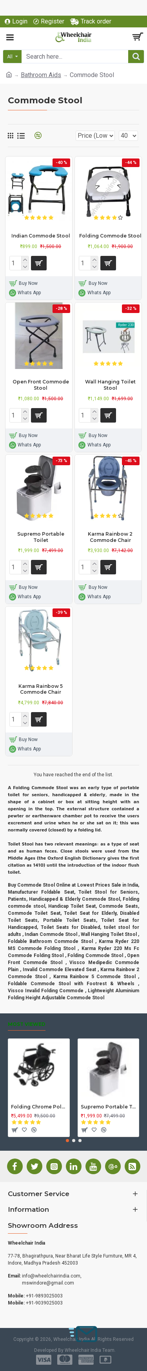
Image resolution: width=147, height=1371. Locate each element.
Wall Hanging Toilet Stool (110, 385)
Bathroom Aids (41, 75)
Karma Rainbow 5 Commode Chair (40, 689)
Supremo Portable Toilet (40, 537)
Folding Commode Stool (110, 236)
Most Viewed (26, 1024)
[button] (67, 1140)
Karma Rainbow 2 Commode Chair (110, 537)
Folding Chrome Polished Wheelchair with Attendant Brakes (39, 1107)
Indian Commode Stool (40, 236)
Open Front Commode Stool (41, 385)
